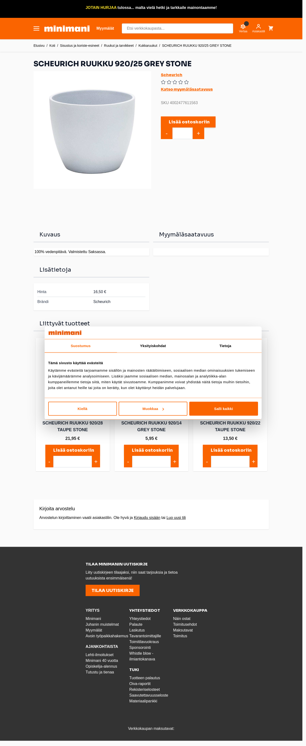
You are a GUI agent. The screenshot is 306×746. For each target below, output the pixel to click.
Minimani (93, 619)
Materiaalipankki (143, 701)
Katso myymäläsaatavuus (187, 89)
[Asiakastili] (258, 28)
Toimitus (180, 636)
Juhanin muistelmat (102, 624)
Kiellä (83, 409)
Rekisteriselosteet (144, 689)
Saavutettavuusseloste (148, 695)
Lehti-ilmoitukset (100, 655)
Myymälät (94, 630)
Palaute (135, 624)
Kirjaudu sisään (147, 518)
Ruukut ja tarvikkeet (119, 45)
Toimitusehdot (185, 624)
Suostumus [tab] (81, 345)
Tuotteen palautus (145, 678)
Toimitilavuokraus (144, 642)
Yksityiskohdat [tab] (153, 345)
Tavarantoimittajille (145, 636)
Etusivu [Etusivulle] (39, 45)
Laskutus (137, 630)
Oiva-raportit (139, 684)
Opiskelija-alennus (101, 666)
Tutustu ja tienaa (100, 672)
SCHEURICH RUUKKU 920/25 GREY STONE (196, 45)
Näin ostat (181, 619)
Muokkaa (153, 409)
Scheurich (171, 74)
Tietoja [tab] (225, 345)
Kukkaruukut (147, 45)
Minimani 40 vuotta (102, 661)
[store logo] (67, 28)
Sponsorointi (140, 647)
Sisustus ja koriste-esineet (79, 45)
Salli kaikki (223, 409)
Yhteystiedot (139, 619)
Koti (52, 45)
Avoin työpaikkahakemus (107, 636)
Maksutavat (183, 630)
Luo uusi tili (176, 518)
